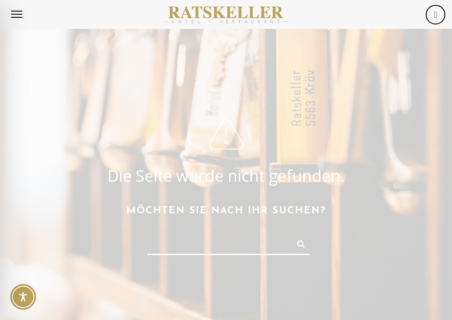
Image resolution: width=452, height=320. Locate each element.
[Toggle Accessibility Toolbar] (23, 297)
